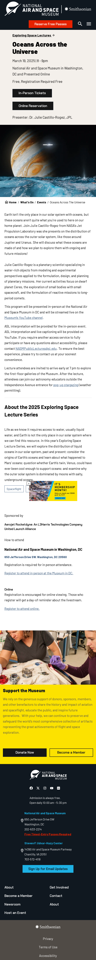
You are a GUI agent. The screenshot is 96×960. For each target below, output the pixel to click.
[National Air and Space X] (38, 788)
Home (13, 202)
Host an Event (15, 913)
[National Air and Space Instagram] (45, 788)
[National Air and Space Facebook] (31, 788)
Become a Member (71, 752)
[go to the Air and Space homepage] (48, 775)
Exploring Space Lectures (31, 35)
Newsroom (12, 904)
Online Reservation (33, 106)
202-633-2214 (33, 829)
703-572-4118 (32, 859)
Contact (56, 896)
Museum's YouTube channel (23, 318)
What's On (26, 202)
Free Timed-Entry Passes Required (47, 834)
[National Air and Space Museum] (31, 9)
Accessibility (48, 956)
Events (41, 202)
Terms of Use (48, 947)
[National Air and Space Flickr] (58, 788)
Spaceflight (14, 489)
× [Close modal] (28, 483)
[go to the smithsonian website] (78, 9)
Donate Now (25, 752)
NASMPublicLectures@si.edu (36, 348)
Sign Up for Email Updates (48, 869)
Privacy (48, 939)
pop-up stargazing (65, 385)
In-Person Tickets (32, 93)
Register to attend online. (22, 609)
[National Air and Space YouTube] (52, 788)
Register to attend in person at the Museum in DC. (38, 573)
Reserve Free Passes (51, 24)
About (9, 887)
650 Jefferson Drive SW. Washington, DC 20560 (35, 557)
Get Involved (59, 887)
